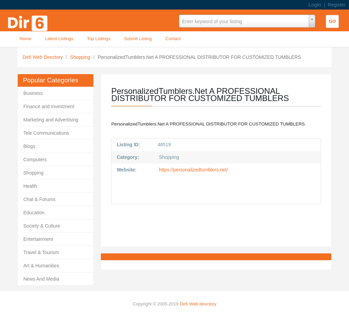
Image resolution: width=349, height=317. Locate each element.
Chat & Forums (39, 199)
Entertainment (38, 239)
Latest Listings (59, 38)
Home (25, 38)
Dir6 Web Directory (43, 57)
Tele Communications (46, 133)
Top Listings (98, 38)
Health (30, 186)
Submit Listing (138, 38)
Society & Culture (41, 226)
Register (337, 4)
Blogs (29, 146)
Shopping (81, 57)
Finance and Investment (48, 106)
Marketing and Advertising (50, 119)
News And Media (41, 279)
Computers (34, 159)
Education (33, 212)
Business (33, 93)
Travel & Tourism (41, 252)
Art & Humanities (41, 265)
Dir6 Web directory (198, 303)
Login (314, 4)
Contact (173, 38)
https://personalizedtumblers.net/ (192, 169)
